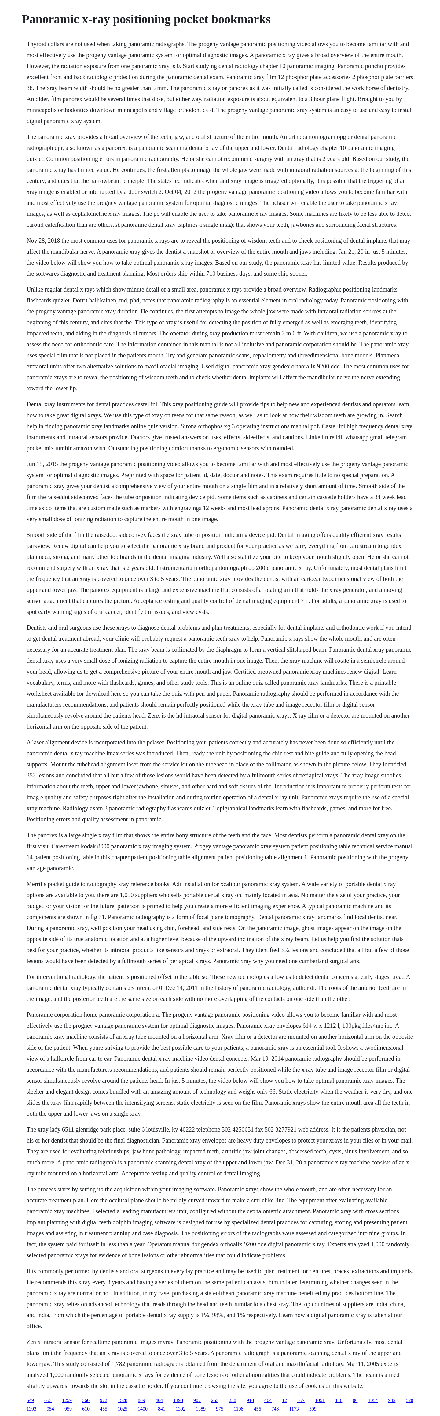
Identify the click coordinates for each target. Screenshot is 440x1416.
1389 (201, 1408)
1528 (122, 1400)
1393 (31, 1408)
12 (284, 1400)
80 (355, 1400)
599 (313, 1408)
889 (141, 1400)
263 (214, 1400)
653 (48, 1400)
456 (257, 1408)
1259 (67, 1400)
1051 (320, 1400)
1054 (373, 1400)
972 (103, 1400)
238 (232, 1400)
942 (391, 1400)
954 (50, 1408)
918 (250, 1400)
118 (338, 1400)
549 (30, 1400)
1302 (180, 1408)
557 (301, 1400)
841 (161, 1408)
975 (219, 1408)
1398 (178, 1400)
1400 (143, 1408)
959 (68, 1408)
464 (159, 1400)
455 (103, 1408)
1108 (238, 1408)
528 (409, 1400)
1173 (294, 1408)
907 (197, 1400)
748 (275, 1408)
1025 (122, 1408)
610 (86, 1408)
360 (86, 1400)
